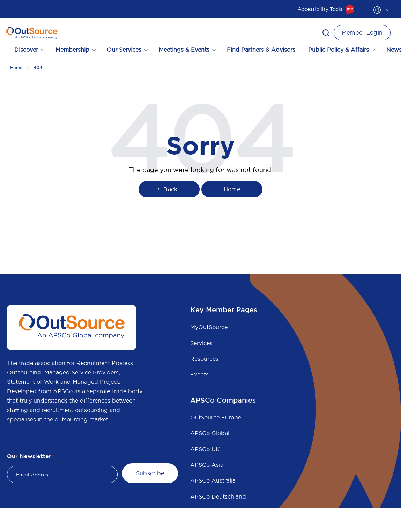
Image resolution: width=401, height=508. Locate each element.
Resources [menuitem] (204, 358)
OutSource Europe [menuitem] (215, 417)
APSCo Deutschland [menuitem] (218, 496)
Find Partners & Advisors (261, 49)
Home (16, 67)
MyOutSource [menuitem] (209, 326)
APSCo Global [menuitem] (209, 432)
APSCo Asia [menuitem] (206, 464)
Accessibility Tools (326, 9)
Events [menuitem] (199, 374)
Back (167, 189)
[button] (326, 32)
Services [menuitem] (201, 342)
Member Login (362, 32)
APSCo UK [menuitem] (205, 449)
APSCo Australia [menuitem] (213, 480)
